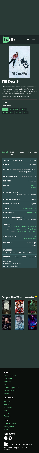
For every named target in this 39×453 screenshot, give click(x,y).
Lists (5, 410)
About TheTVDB (10, 376)
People (6, 413)
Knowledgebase (9, 390)
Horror (33, 185)
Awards (6, 404)
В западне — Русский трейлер (24, 229)
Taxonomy (7, 416)
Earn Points (8, 379)
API (5, 384)
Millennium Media (29, 208)
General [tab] (5, 152)
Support (7, 393)
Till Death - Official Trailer (26, 231)
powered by (31, 297)
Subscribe (7, 382)
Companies (8, 407)
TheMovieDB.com (29, 238)
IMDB (34, 236)
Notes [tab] (35, 152)
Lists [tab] (29, 152)
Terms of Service (10, 424)
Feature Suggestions (11, 387)
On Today (7, 401)
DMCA (6, 429)
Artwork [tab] (22, 152)
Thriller (33, 188)
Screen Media (31, 213)
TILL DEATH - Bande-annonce (25, 226)
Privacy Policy (9, 427)
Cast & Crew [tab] (12, 153)
